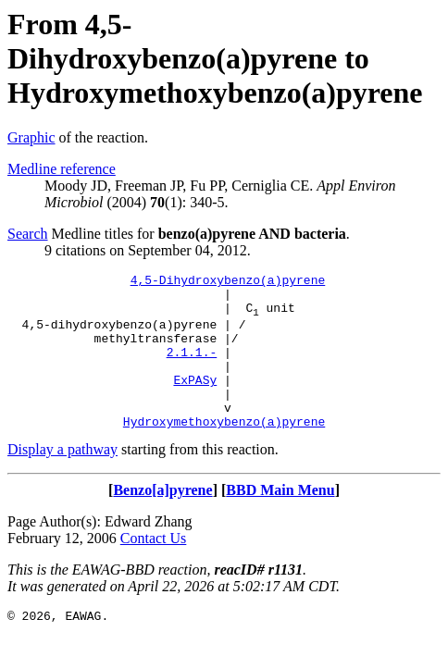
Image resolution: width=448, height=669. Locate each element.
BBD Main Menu (280, 520)
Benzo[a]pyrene (162, 520)
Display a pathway (62, 480)
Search (27, 234)
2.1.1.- (192, 368)
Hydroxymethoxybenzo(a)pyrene (224, 451)
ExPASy (195, 401)
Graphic (31, 137)
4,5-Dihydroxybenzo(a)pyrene (228, 282)
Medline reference (61, 169)
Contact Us (153, 568)
